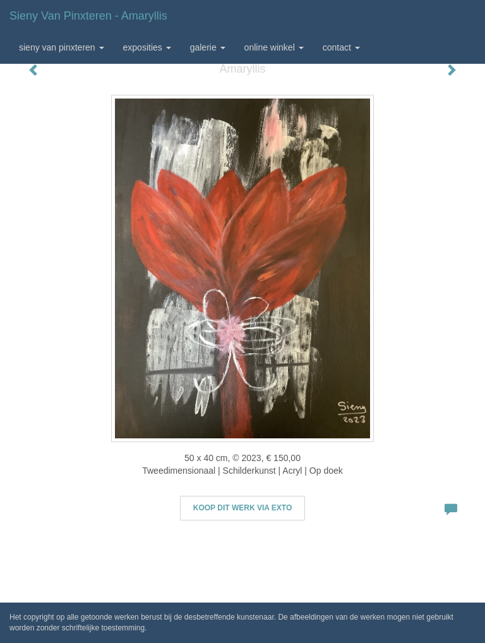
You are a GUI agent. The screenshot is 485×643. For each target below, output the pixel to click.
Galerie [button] (207, 47)
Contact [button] (341, 47)
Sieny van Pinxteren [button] (61, 47)
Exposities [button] (147, 47)
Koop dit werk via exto (242, 507)
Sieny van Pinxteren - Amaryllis (88, 15)
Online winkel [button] (274, 47)
